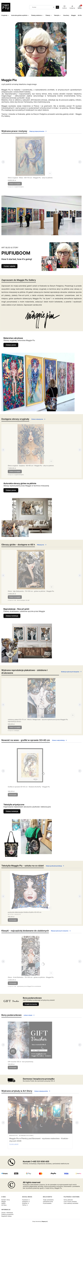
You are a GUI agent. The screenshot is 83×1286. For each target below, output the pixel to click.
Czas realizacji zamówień (71, 1203)
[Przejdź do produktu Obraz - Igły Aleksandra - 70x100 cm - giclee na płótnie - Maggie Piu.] (31, 570)
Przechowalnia (47, 1203)
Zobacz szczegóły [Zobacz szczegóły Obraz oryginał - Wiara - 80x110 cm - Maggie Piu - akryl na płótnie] (14, 183)
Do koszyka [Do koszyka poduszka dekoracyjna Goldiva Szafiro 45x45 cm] (12, 920)
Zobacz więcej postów (42, 1091)
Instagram (25, 1201)
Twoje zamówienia (48, 1200)
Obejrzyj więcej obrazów (38, 131)
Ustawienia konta (48, 1201)
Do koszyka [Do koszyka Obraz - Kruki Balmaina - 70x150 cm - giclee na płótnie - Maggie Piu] (12, 983)
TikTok (24, 1205)
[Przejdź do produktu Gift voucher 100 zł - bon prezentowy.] (30, 1040)
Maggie (3, 1201)
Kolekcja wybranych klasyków (71, 671)
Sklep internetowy (39, 1221)
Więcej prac (41, 544)
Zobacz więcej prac (38, 419)
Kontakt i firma (5, 1200)
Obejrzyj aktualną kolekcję (55, 866)
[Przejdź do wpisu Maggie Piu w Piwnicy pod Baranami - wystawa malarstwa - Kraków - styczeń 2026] (40, 1115)
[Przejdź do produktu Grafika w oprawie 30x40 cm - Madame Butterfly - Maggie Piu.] (30, 765)
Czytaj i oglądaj (9, 266)
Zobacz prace (11, 345)
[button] (57, 7)
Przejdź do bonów (31, 1004)
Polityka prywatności (7, 1214)
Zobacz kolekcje (12, 616)
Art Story (4, 1205)
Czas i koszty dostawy (70, 1201)
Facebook (25, 1200)
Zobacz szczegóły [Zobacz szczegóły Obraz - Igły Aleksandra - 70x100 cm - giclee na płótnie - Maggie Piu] (14, 597)
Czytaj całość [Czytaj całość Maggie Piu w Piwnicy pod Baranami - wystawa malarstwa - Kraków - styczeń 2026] (13, 1144)
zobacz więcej (29, 1015)
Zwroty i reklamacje (7, 1212)
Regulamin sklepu (6, 1216)
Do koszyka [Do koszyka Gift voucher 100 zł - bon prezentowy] (12, 1067)
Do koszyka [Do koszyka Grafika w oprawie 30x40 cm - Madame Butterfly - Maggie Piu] (12, 794)
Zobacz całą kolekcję (59, 740)
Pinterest (25, 1203)
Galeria (3, 1203)
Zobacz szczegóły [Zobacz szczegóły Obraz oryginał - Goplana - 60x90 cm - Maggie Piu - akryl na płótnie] (14, 471)
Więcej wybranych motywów (61, 931)
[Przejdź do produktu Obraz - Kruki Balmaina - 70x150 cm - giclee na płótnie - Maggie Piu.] (31, 956)
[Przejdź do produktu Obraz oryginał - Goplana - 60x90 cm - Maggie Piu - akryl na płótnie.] (31, 444)
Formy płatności (68, 1200)
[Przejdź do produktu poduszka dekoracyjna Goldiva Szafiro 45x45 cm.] (30, 891)
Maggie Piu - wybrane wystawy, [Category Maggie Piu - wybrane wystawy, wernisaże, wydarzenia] (21, 1135)
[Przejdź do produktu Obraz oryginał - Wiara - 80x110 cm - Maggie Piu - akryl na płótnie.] (30, 156)
